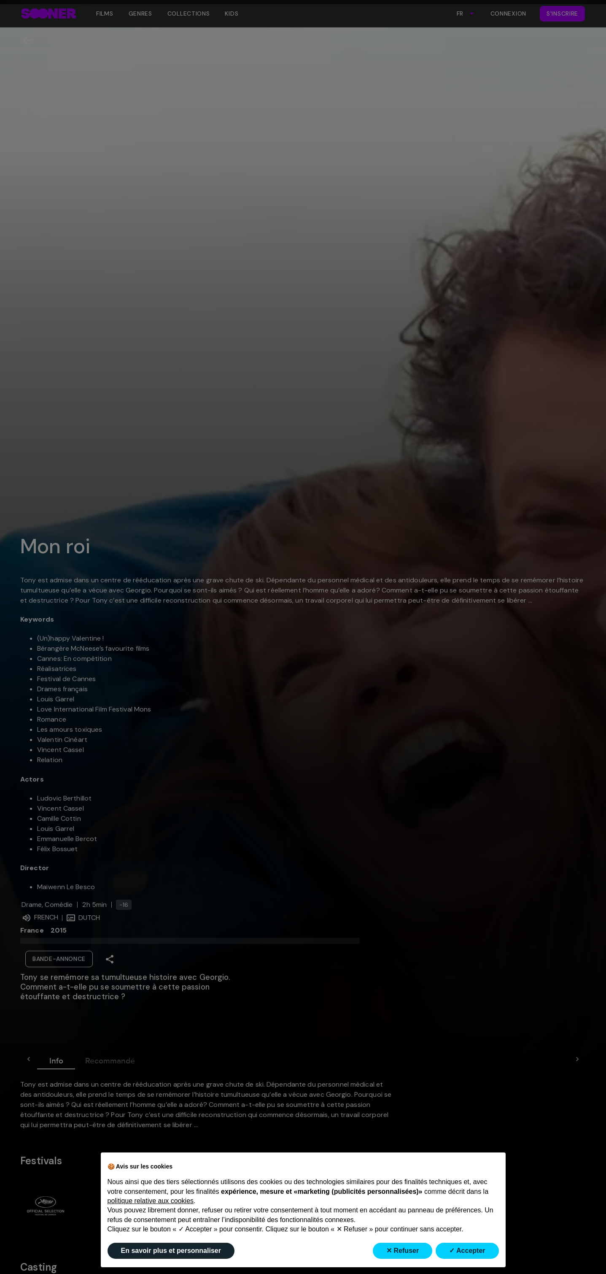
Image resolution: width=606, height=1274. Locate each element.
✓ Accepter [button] (467, 1250)
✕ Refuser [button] (402, 1250)
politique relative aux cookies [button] (151, 1200)
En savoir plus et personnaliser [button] (171, 1250)
